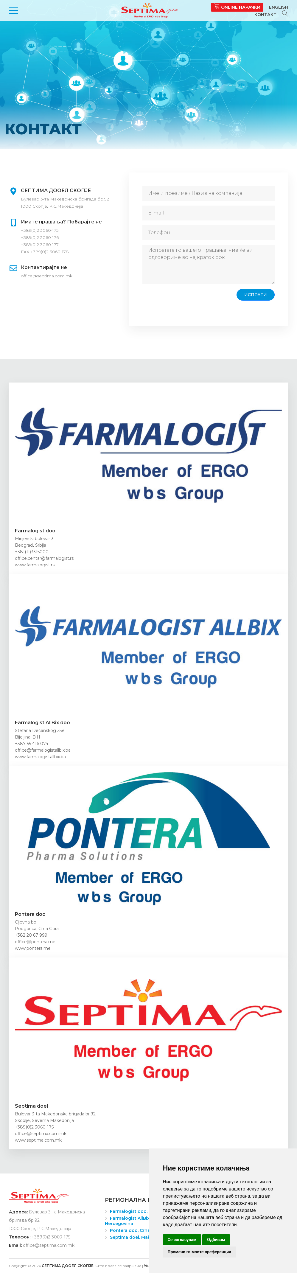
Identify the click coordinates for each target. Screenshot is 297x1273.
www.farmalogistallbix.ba (40, 756)
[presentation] (187, 300)
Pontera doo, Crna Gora (136, 1230)
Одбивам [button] (216, 1239)
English (278, 7)
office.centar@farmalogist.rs (44, 558)
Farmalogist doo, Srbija (135, 1211)
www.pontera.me (33, 948)
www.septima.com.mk (38, 1140)
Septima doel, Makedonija (138, 1237)
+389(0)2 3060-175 (39, 230)
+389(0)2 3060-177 (40, 244)
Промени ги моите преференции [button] (199, 1251)
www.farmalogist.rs (35, 565)
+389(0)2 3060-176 (40, 237)
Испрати (255, 294)
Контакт (265, 14)
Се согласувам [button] (182, 1239)
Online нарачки (237, 6)
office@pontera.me (35, 941)
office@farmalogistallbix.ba (43, 750)
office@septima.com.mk (46, 276)
